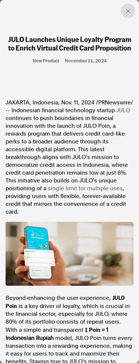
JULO (123, 110)
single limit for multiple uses (85, 188)
